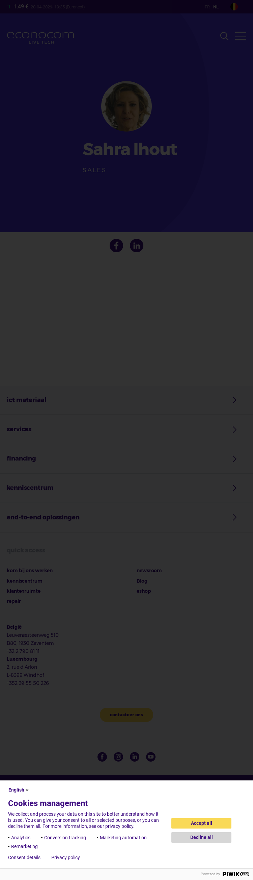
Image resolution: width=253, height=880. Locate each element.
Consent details (24, 857)
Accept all (201, 823)
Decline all (201, 837)
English (19, 790)
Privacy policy (65, 857)
